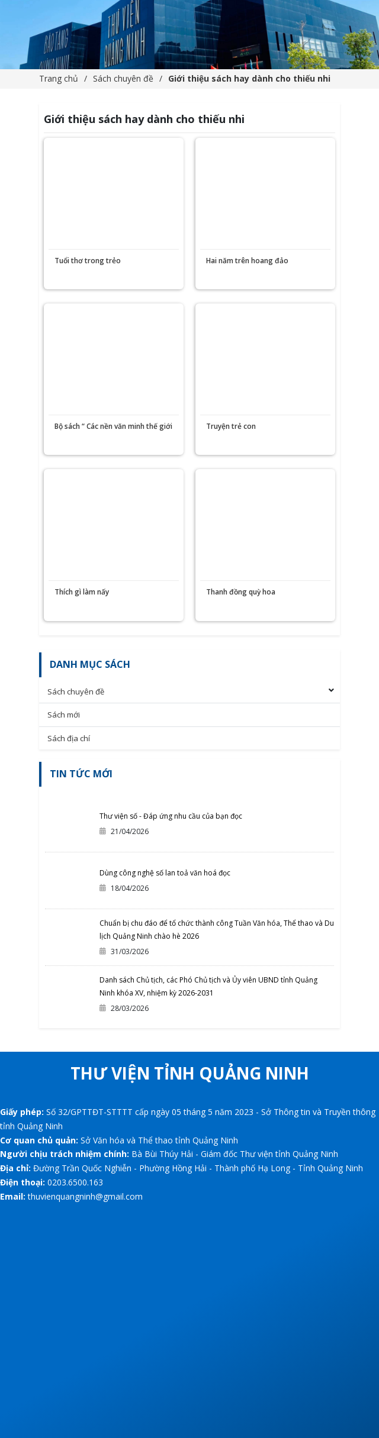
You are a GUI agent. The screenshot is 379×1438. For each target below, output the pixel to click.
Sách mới (63, 714)
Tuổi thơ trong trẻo (87, 261)
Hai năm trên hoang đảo (247, 261)
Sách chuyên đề (123, 78)
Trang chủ (58, 78)
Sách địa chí (68, 738)
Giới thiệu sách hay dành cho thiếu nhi (249, 78)
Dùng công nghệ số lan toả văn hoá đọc (164, 873)
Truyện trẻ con (231, 426)
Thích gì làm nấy (81, 592)
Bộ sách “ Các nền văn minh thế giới (113, 426)
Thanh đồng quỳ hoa (240, 592)
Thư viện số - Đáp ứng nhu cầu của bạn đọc (170, 816)
